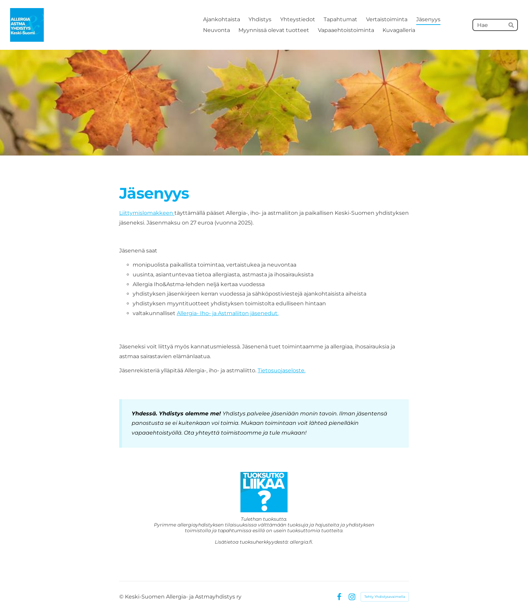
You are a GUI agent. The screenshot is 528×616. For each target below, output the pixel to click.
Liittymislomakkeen (146, 213)
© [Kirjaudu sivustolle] (122, 596)
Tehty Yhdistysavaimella (384, 596)
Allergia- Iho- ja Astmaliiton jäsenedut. (227, 313)
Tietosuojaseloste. (281, 370)
